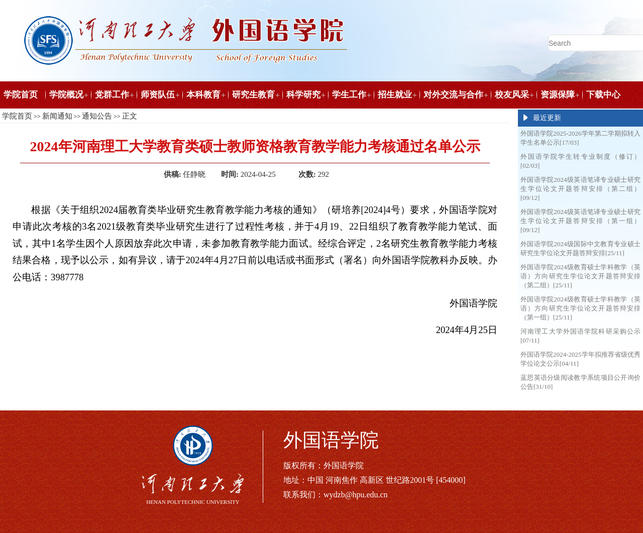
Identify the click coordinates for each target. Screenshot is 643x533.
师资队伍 (158, 94)
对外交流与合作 (453, 94)
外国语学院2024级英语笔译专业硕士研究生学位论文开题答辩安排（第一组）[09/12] (580, 221)
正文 (129, 116)
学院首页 (21, 94)
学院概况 (66, 94)
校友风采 (512, 94)
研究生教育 (253, 94)
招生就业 (395, 94)
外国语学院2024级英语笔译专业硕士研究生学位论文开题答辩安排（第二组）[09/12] (580, 188)
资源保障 (558, 94)
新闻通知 (57, 116)
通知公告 (97, 116)
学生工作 (349, 94)
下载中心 (603, 94)
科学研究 (303, 94)
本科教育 (203, 94)
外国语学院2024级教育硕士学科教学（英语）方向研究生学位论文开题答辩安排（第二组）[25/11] (580, 276)
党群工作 (112, 94)
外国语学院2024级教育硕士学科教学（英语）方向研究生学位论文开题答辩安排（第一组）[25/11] (580, 308)
